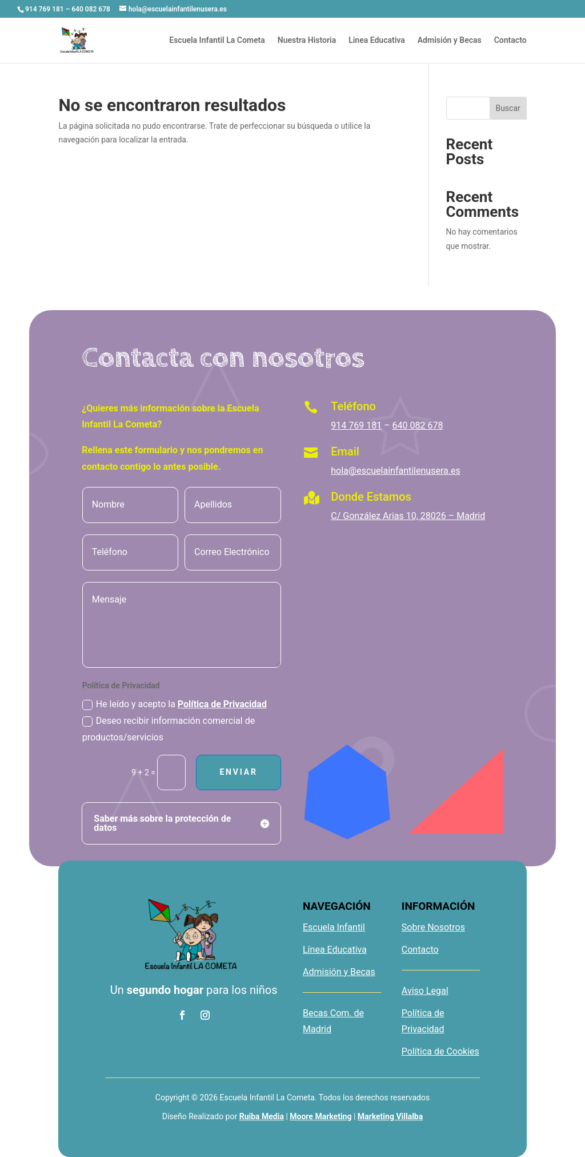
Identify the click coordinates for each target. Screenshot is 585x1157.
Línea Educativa (335, 949)
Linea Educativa (376, 40)
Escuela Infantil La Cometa (217, 40)
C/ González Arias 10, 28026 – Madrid (408, 515)
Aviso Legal (425, 990)
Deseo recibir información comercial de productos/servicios (168, 729)
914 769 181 (356, 425)
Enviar (238, 771)
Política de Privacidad (222, 704)
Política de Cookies (440, 1051)
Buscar (507, 108)
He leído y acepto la (174, 704)
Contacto (510, 40)
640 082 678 (417, 425)
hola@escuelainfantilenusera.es (395, 470)
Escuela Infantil (334, 927)
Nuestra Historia (307, 40)
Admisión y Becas (450, 40)
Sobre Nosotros (433, 927)
